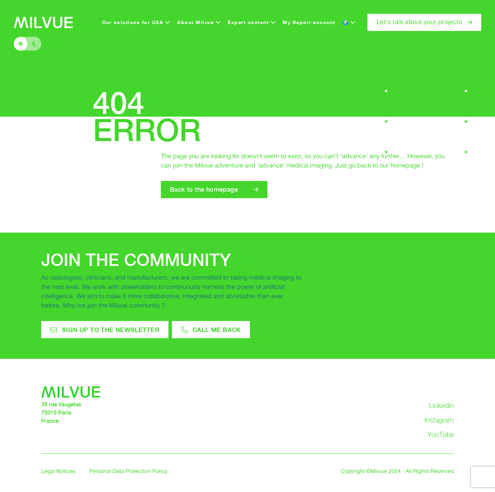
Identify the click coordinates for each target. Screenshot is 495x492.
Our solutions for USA (133, 22)
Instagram (439, 420)
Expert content (248, 22)
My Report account (309, 22)
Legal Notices (58, 471)
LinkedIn (441, 406)
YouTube (440, 434)
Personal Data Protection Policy (128, 471)
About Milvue (195, 22)
